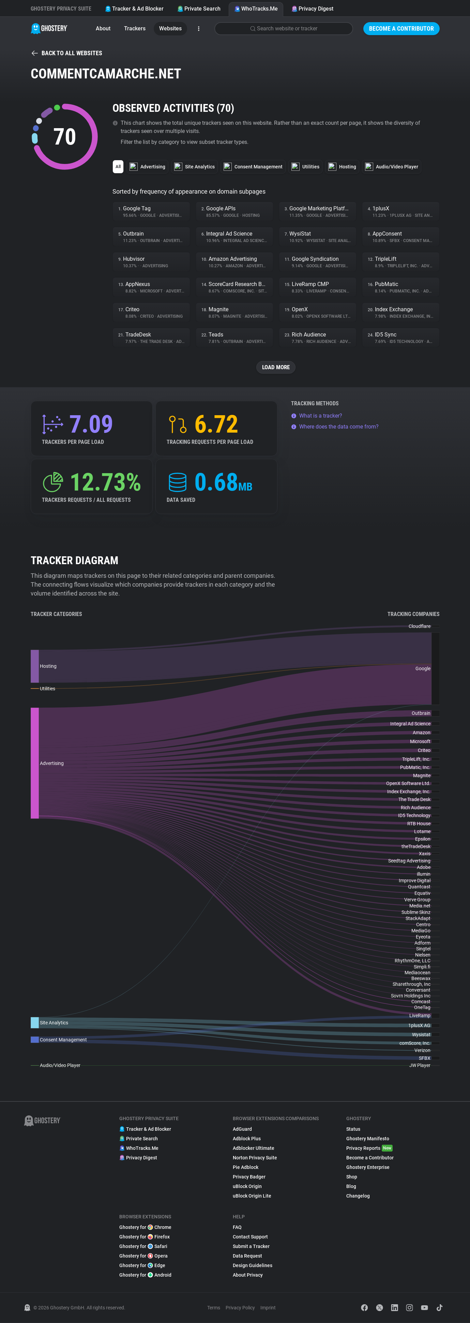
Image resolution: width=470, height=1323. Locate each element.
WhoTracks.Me (256, 8)
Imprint (268, 1308)
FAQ (237, 1227)
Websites (170, 28)
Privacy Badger (249, 1177)
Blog (351, 1186)
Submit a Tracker (251, 1246)
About (103, 28)
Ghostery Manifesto (367, 1139)
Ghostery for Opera (143, 1256)
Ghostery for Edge (142, 1265)
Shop (351, 1177)
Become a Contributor (401, 28)
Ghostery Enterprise (368, 1167)
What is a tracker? (316, 416)
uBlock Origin (247, 1186)
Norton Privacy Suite (255, 1158)
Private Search (199, 8)
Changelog (358, 1196)
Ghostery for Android (145, 1275)
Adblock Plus (247, 1139)
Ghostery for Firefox (144, 1237)
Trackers (135, 28)
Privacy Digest (312, 8)
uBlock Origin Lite (252, 1196)
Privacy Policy (240, 1308)
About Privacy (248, 1275)
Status (353, 1129)
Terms (213, 1308)
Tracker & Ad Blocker (134, 8)
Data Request (247, 1256)
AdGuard (242, 1129)
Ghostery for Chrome (145, 1227)
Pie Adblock (245, 1167)
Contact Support (250, 1237)
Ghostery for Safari (143, 1246)
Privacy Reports (369, 1148)
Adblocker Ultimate (253, 1148)
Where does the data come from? (335, 427)
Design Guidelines (252, 1265)
